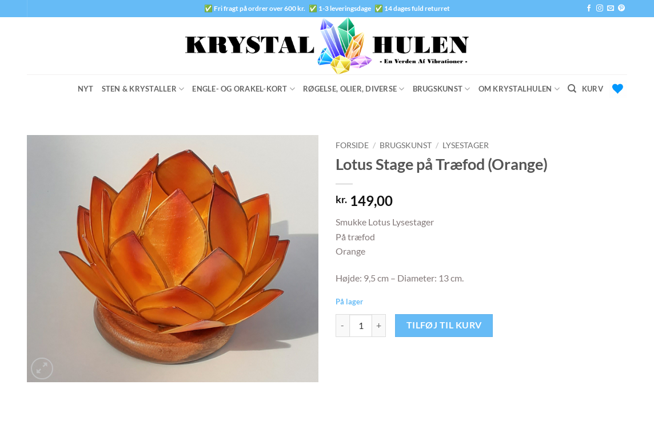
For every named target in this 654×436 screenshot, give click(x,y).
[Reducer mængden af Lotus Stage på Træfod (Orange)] (342, 325)
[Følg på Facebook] (588, 9)
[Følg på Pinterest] (621, 9)
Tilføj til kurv (444, 325)
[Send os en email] (610, 9)
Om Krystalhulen (519, 89)
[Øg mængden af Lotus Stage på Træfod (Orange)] (379, 325)
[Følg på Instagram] (599, 9)
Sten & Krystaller (143, 89)
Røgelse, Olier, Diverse (353, 89)
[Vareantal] (360, 325)
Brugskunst (441, 89)
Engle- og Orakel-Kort (243, 89)
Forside (352, 145)
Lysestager (465, 145)
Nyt (86, 88)
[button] (604, 89)
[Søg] (572, 89)
